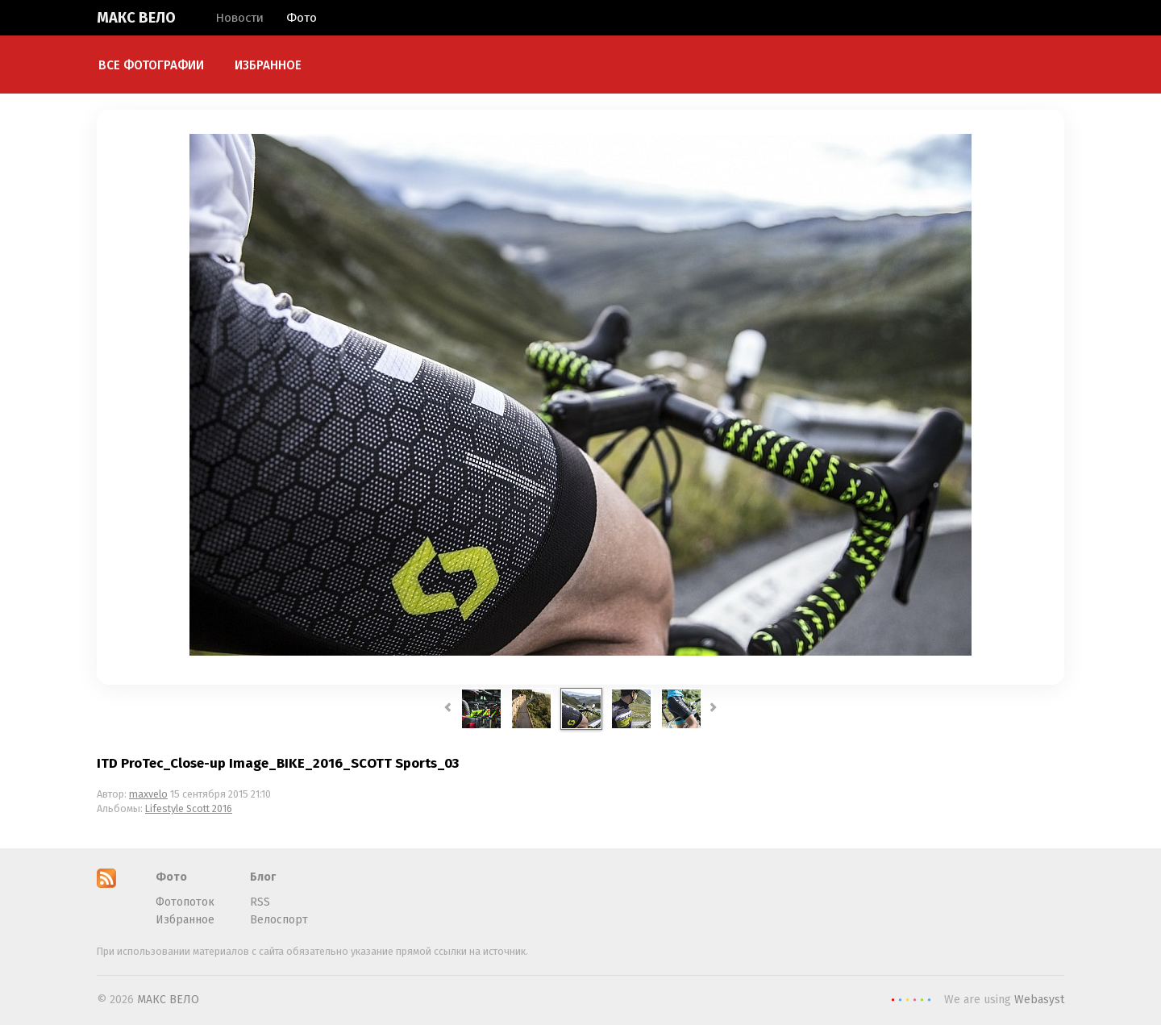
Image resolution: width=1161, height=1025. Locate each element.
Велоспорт (279, 920)
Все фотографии (151, 65)
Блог (263, 877)
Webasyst (1039, 999)
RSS (260, 902)
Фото (301, 17)
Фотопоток (185, 902)
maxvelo (148, 794)
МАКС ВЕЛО (136, 18)
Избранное (268, 65)
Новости (239, 17)
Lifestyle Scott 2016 (188, 808)
